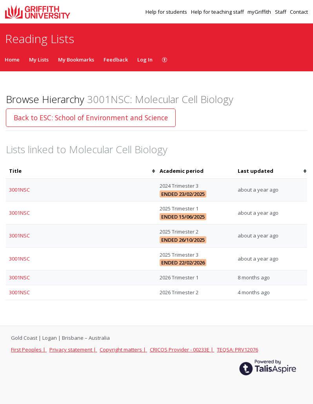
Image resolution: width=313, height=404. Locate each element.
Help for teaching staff (218, 11)
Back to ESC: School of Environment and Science (91, 117)
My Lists (39, 59)
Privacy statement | (73, 349)
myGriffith (259, 11)
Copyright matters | (123, 349)
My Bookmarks (76, 59)
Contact (299, 11)
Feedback (116, 59)
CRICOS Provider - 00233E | (182, 349)
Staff (281, 11)
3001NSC (19, 189)
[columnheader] (81, 171)
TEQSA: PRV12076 (237, 349)
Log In (145, 59)
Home (12, 59)
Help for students (167, 11)
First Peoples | (29, 349)
